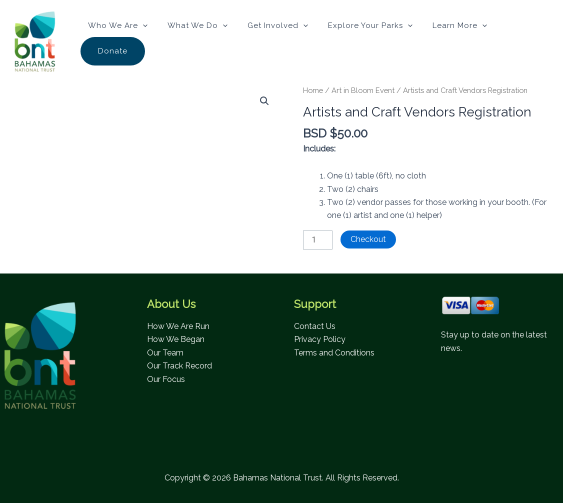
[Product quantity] (317, 240)
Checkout (368, 239)
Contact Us (315, 326)
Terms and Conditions (334, 353)
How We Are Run (178, 326)
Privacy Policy (320, 339)
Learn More (459, 25)
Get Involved (278, 25)
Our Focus (166, 379)
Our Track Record (179, 365)
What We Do (198, 25)
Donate (113, 51)
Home (313, 90)
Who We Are (118, 25)
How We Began (175, 339)
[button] (143, 25)
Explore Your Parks (370, 25)
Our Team (165, 353)
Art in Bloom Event (363, 90)
